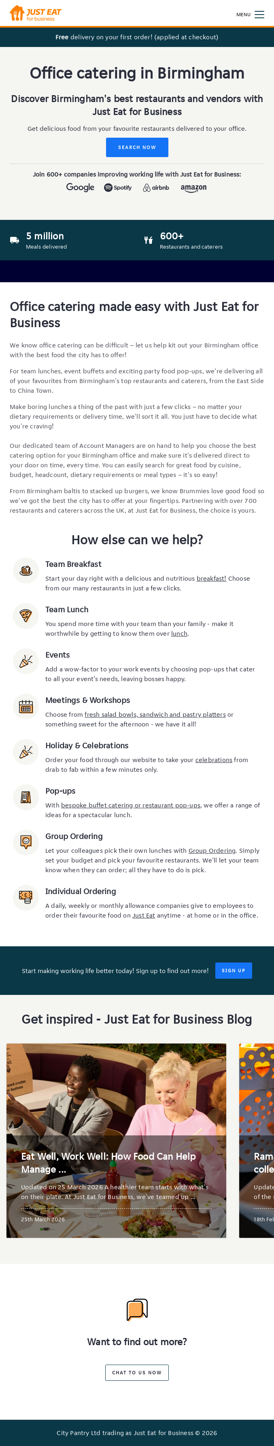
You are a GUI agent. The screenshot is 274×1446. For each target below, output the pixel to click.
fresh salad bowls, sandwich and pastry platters (155, 714)
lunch (179, 633)
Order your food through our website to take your (120, 760)
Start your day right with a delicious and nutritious (121, 578)
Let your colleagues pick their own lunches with (117, 850)
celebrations (213, 760)
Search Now (137, 147)
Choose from (65, 714)
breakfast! (212, 578)
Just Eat (143, 915)
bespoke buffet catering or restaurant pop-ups (130, 805)
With (53, 805)
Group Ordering (212, 850)
